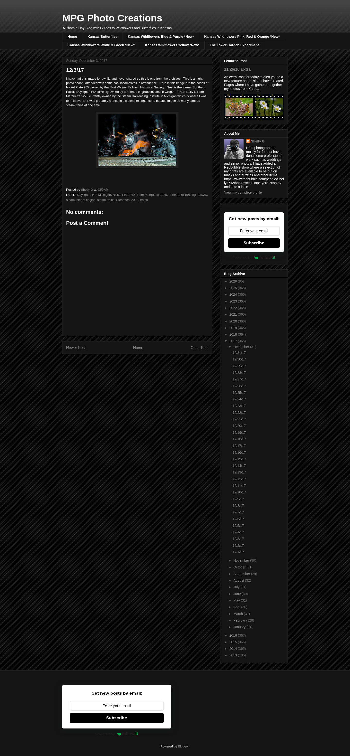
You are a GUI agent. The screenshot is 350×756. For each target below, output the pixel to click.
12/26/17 (239, 386)
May (237, 600)
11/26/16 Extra (237, 69)
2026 (233, 281)
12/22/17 (239, 413)
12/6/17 (238, 519)
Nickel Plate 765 (124, 195)
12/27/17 (239, 379)
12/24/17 (239, 399)
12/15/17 (239, 459)
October (239, 567)
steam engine (86, 200)
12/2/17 (238, 546)
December (241, 347)
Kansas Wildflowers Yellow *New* (172, 45)
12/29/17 (239, 366)
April (237, 607)
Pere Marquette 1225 (152, 195)
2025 (233, 288)
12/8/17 (238, 506)
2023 (233, 301)
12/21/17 (239, 419)
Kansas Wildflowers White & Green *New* (101, 45)
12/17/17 (239, 446)
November (241, 560)
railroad (174, 195)
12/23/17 (239, 406)
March (238, 614)
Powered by (254, 257)
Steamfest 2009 (127, 200)
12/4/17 (238, 532)
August (239, 580)
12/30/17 (239, 359)
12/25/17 (239, 393)
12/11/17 (239, 486)
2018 (233, 334)
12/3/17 (238, 539)
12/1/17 (238, 552)
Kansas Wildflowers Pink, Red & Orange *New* (242, 36)
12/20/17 (239, 426)
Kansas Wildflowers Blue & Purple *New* (161, 36)
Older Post (200, 348)
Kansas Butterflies (102, 36)
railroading (188, 195)
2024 (233, 294)
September (242, 574)
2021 (233, 314)
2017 (233, 341)
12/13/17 (239, 472)
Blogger (183, 746)
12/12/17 (239, 479)
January (239, 627)
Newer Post (76, 348)
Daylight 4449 (87, 195)
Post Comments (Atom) (147, 360)
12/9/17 (238, 499)
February (240, 620)
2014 (233, 649)
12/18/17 (239, 439)
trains (144, 200)
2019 (233, 328)
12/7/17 (238, 512)
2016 (233, 635)
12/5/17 (238, 526)
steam (70, 200)
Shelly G (258, 141)
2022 (233, 308)
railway (202, 195)
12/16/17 (239, 452)
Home (72, 36)
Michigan (104, 195)
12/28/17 (239, 373)
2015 (233, 642)
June (237, 594)
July (236, 587)
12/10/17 (239, 492)
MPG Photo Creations (112, 18)
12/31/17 (239, 353)
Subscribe (254, 243)
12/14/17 (239, 466)
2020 (233, 321)
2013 (233, 655)
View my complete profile (243, 192)
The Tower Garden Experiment (234, 45)
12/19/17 (239, 433)
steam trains (105, 200)
